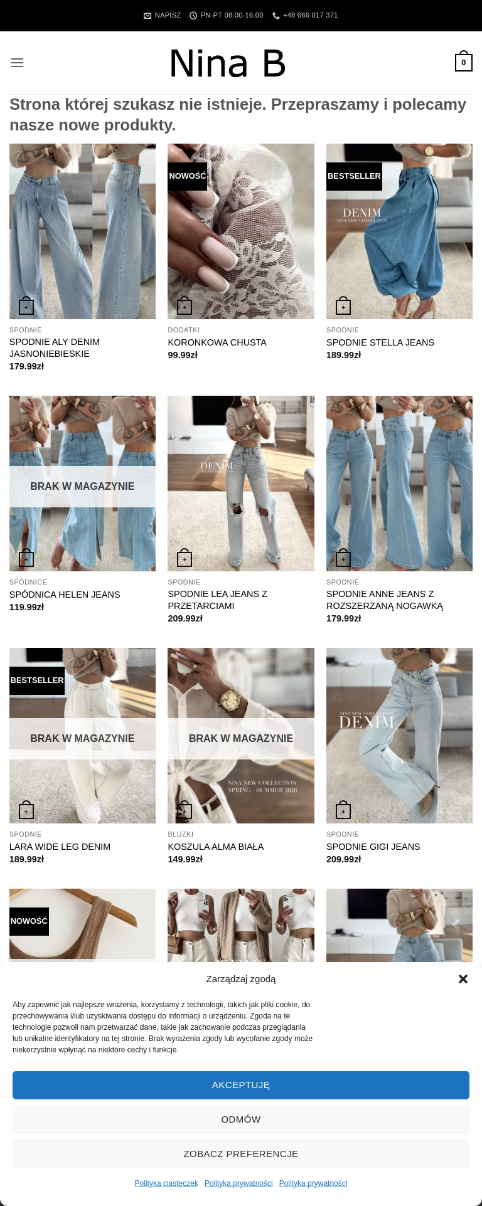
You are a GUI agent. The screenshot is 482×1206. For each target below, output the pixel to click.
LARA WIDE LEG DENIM (60, 847)
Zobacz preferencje (240, 1153)
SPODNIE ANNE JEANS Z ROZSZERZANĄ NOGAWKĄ (384, 600)
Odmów (240, 1119)
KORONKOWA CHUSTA (217, 342)
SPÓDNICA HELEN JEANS (64, 595)
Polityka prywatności (239, 1183)
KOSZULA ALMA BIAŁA (216, 847)
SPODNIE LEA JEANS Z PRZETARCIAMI (217, 600)
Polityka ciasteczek (166, 1183)
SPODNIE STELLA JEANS (380, 342)
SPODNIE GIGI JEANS (373, 847)
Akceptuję (241, 1084)
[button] (463, 979)
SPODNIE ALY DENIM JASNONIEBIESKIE (54, 348)
